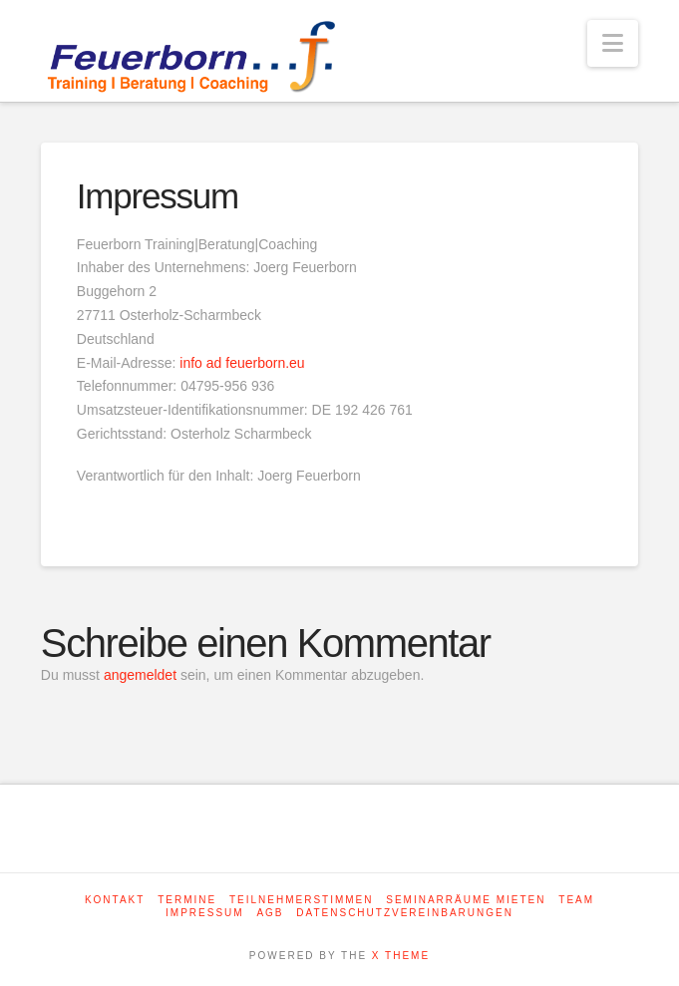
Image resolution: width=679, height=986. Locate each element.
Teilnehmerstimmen (301, 899)
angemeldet (140, 675)
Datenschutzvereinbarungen (404, 912)
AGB (269, 912)
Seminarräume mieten (465, 899)
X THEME (401, 955)
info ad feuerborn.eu (241, 363)
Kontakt (115, 899)
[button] (612, 43)
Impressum (205, 912)
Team (576, 899)
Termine (187, 899)
